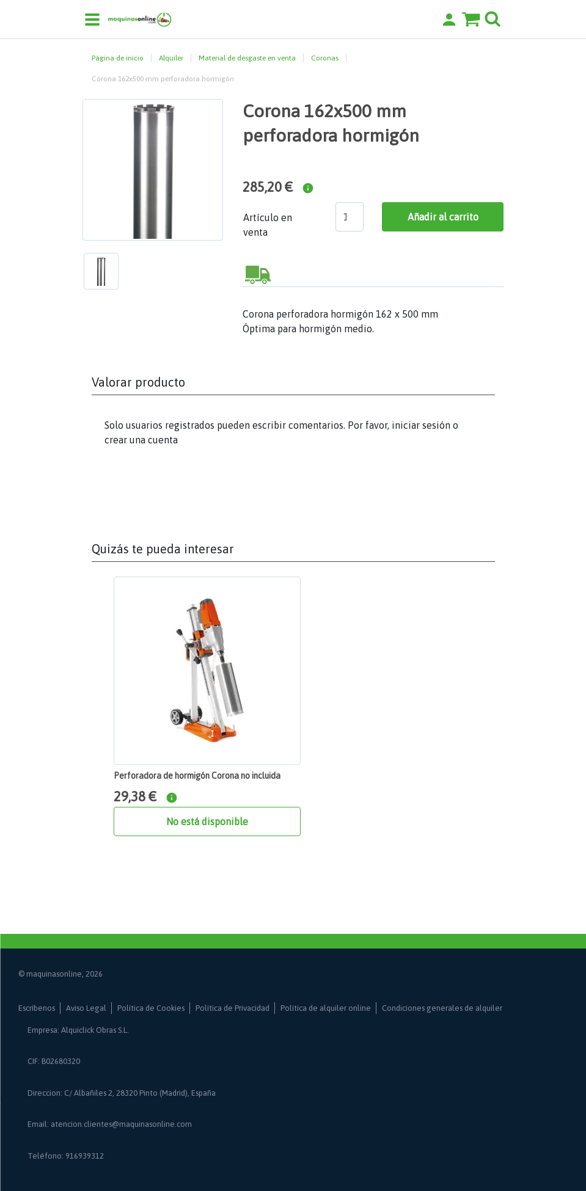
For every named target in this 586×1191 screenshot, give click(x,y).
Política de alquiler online (325, 1008)
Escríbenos (36, 1008)
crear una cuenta (141, 439)
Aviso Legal (86, 1008)
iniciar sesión (421, 425)
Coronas (325, 58)
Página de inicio (118, 58)
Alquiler (171, 58)
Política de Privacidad (232, 1008)
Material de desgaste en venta (247, 58)
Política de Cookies (151, 1008)
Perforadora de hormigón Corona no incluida (197, 776)
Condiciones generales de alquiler (442, 1008)
